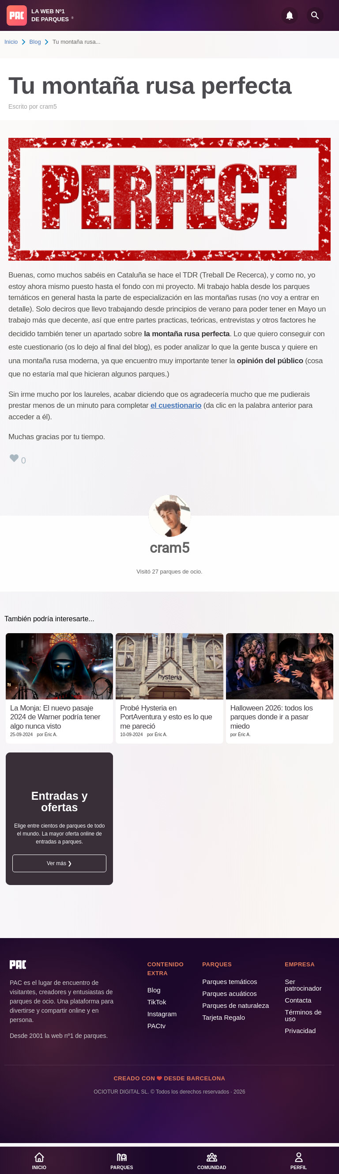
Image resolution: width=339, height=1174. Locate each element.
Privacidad (300, 1030)
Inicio (11, 41)
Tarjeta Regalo (223, 1017)
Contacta (298, 1000)
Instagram (162, 1014)
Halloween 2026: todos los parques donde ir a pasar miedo (271, 717)
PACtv (156, 1026)
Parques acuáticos (229, 993)
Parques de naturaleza (235, 1005)
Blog (35, 41)
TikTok (156, 1002)
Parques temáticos (229, 981)
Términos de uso (303, 1015)
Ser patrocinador (303, 985)
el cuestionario (176, 405)
